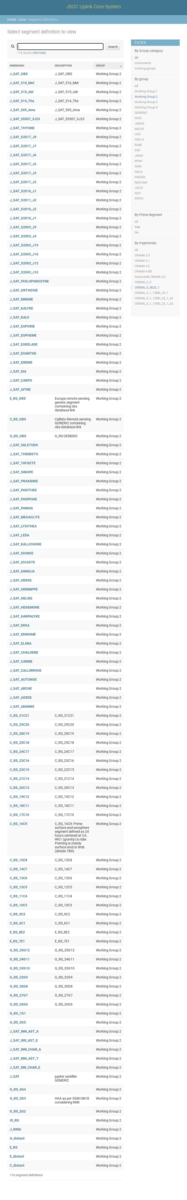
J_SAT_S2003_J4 (23, 236)
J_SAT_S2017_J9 (23, 137)
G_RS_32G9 (19, 977)
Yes (137, 227)
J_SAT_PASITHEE (23, 490)
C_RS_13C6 (18, 878)
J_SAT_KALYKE (21, 308)
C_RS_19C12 (19, 797)
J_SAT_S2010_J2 (23, 209)
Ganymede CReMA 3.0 (150, 277)
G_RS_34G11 (20, 959)
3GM (138, 166)
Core (22, 19)
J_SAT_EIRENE (21, 362)
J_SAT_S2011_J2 (23, 200)
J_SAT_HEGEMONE (24, 607)
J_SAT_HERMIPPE (24, 589)
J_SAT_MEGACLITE (25, 517)
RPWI (138, 161)
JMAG (139, 155)
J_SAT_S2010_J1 (23, 218)
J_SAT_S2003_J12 (24, 263)
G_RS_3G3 (18, 1098)
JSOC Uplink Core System (93, 7)
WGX (138, 118)
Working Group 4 (146, 107)
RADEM (140, 177)
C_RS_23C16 (19, 761)
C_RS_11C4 (18, 896)
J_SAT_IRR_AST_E (24, 1040)
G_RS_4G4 (18, 1089)
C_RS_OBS (18, 419)
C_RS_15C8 (18, 860)
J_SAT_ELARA (20, 643)
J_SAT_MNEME (21, 299)
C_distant (17, 1165)
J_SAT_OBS (19, 74)
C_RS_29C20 (19, 724)
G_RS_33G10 (20, 968)
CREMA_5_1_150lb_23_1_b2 (154, 303)
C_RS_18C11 (19, 806)
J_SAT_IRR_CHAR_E (25, 1067)
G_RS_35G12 (20, 950)
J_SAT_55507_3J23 (25, 119)
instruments (143, 63)
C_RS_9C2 (17, 914)
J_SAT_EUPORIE (22, 326)
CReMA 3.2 (142, 266)
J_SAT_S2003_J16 (24, 254)
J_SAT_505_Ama (22, 110)
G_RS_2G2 (18, 1111)
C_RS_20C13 (19, 788)
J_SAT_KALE (19, 317)
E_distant (17, 1156)
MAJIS (139, 129)
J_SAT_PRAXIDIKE (24, 481)
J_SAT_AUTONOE (23, 679)
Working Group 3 (146, 102)
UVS (137, 134)
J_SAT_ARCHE (21, 688)
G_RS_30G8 (19, 986)
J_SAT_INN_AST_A (24, 1031)
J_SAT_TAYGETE (23, 463)
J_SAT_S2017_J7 (23, 146)
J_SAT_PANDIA (21, 508)
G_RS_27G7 (19, 995)
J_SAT (14, 1076)
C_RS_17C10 (19, 815)
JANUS (139, 123)
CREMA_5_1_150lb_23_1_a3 (154, 298)
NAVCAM (141, 182)
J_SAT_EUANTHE (23, 353)
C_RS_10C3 (18, 905)
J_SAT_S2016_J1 (23, 191)
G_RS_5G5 (18, 1022)
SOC (138, 193)
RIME (138, 145)
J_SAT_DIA (18, 371)
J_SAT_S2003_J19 (24, 245)
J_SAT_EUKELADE (23, 344)
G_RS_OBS (18, 436)
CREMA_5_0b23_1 (147, 287)
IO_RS (14, 1120)
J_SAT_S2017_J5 (23, 164)
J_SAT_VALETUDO (24, 445)
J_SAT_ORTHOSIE (24, 290)
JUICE (139, 188)
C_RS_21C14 (19, 779)
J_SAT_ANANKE (22, 706)
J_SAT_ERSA (19, 625)
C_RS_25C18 (19, 743)
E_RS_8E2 (17, 932)
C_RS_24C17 (19, 752)
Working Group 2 (146, 96)
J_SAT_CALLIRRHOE (25, 670)
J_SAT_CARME (21, 661)
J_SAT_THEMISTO (24, 454)
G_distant (17, 1138)
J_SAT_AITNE (20, 389)
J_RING (15, 1129)
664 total (39, 53)
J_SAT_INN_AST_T (24, 1058)
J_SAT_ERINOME (23, 634)
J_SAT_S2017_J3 (23, 173)
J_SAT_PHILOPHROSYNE (29, 281)
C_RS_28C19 (19, 733)
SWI (137, 150)
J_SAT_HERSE (21, 580)
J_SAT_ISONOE (21, 553)
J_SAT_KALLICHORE (25, 544)
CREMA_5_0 (143, 282)
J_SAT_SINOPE (21, 472)
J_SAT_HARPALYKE (25, 616)
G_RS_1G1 (18, 1013)
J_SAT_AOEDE (21, 697)
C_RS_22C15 (19, 770)
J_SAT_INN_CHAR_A (25, 1049)
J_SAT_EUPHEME (23, 335)
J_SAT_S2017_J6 (23, 155)
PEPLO (139, 139)
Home (11, 19)
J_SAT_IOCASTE (22, 562)
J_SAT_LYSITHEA (23, 526)
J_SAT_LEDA (19, 535)
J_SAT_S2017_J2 (23, 182)
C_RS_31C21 (19, 715)
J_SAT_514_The (22, 101)
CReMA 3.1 (142, 260)
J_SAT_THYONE (22, 128)
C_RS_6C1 (17, 923)
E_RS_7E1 (17, 941)
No (137, 232)
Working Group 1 (146, 91)
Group (100, 65)
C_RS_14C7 (18, 869)
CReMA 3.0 (142, 255)
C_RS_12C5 (18, 887)
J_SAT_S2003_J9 (23, 227)
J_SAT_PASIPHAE (23, 499)
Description (63, 65)
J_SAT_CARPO (21, 380)
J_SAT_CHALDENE (24, 652)
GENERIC (141, 113)
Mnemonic (17, 65)
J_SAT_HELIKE (21, 598)
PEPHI (139, 198)
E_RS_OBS (18, 398)
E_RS (14, 1147)
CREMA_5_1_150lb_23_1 (151, 293)
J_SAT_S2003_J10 (24, 272)
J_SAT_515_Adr (22, 92)
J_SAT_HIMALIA (22, 571)
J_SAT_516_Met (22, 83)
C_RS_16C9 (18, 824)
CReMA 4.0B (143, 271)
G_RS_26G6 (19, 1004)
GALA (138, 172)
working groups (145, 68)
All (136, 57)
